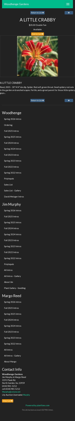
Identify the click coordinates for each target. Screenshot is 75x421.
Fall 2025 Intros (11, 131)
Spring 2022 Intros (12, 172)
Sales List (8, 184)
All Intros (8, 270)
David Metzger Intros (14, 196)
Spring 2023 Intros (12, 160)
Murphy (26, 395)
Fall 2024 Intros (11, 143)
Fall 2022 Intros (11, 167)
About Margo (10, 361)
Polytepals (9, 178)
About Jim (8, 282)
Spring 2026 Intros (12, 119)
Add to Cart (37, 34)
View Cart (7, 401)
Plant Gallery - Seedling (15, 288)
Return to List (37, 13)
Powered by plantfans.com (37, 405)
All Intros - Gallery (12, 276)
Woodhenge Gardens (16, 4)
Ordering (8, 125)
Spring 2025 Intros (12, 137)
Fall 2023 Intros (11, 155)
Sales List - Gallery (12, 190)
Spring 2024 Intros (12, 149)
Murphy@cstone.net (11, 392)
